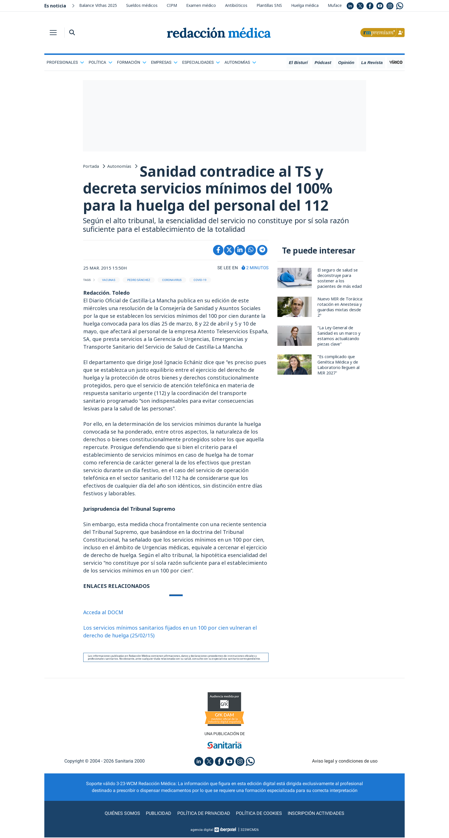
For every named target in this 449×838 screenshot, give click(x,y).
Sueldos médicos (142, 5)
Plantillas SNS (269, 5)
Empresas (164, 62)
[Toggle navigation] (53, 32)
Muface (335, 5)
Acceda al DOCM (103, 612)
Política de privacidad (203, 814)
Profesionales (65, 62)
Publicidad (159, 814)
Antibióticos (236, 5)
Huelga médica (305, 5)
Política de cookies (259, 814)
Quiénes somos (122, 814)
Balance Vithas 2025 (98, 5)
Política (100, 62)
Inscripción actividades (316, 814)
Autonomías (240, 62)
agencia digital (201, 830)
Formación (131, 62)
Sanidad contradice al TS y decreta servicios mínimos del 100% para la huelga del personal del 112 (210, 189)
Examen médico (201, 5)
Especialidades (201, 62)
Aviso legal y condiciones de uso (345, 761)
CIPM (172, 5)
